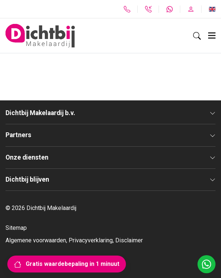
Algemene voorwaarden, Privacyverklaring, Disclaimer (74, 240)
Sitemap (16, 227)
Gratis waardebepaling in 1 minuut (66, 263)
